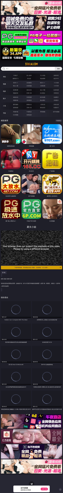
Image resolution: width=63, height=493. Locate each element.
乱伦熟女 (42, 93)
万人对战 (42, 75)
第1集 (3, 272)
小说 (4, 106)
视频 (4, 84)
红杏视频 (15, 115)
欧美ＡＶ (42, 83)
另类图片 (56, 100)
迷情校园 (15, 107)
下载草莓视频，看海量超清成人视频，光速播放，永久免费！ (37, 267)
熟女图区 (42, 100)
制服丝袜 (15, 93)
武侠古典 (56, 104)
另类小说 (29, 107)
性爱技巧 (56, 107)
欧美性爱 (56, 90)
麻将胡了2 (16, 78)
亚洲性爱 (15, 90)
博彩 (4, 77)
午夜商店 (29, 112)
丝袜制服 (29, 86)
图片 (4, 98)
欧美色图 (42, 97)
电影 (4, 91)
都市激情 (15, 104)
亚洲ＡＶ (15, 83)
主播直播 (42, 86)
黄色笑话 (42, 107)
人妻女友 (42, 104)
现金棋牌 (42, 78)
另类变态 (56, 93)
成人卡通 (42, 90)
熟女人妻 (15, 86)
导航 (4, 113)
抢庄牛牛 (56, 78)
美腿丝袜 (15, 100)
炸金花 (29, 78)
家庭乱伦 (29, 104)
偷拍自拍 (29, 90)
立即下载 (44, 489)
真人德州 (29, 75)
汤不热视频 (56, 112)
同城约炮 (15, 112)
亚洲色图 (29, 97)
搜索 (58, 69)
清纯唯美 (29, 100)
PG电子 (15, 75)
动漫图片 (56, 97)
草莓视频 (42, 112)
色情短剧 (29, 115)
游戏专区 (56, 75)
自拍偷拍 (29, 83)
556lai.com (31, 64)
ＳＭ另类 (56, 86)
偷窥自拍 (15, 97)
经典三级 (29, 93)
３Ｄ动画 (56, 83)
